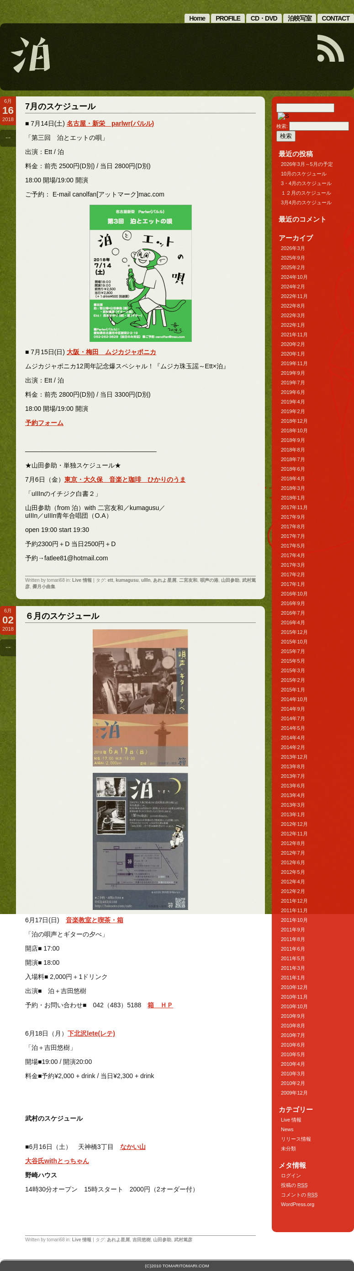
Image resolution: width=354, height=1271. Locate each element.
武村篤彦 (183, 1239)
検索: (282, 126)
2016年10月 (294, 593)
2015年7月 (293, 651)
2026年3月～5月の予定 (307, 164)
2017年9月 (293, 517)
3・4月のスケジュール (306, 183)
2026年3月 (293, 248)
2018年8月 (293, 449)
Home (197, 18)
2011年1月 (293, 977)
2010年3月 (293, 1073)
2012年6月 (293, 862)
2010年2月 (293, 1083)
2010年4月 (293, 1064)
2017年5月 (293, 545)
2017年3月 (293, 565)
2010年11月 (294, 997)
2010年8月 (293, 1025)
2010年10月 (294, 1006)
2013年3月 (293, 805)
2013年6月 (293, 785)
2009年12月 (294, 1093)
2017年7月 (293, 536)
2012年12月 (294, 824)
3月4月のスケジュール (306, 202)
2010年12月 (294, 987)
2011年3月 (293, 968)
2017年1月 (293, 584)
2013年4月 (293, 795)
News (287, 1129)
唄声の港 (209, 580)
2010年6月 (293, 1045)
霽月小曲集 (43, 586)
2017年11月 (294, 507)
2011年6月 (293, 949)
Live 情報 (82, 580)
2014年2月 (293, 747)
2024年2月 (293, 286)
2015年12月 (294, 632)
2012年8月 (293, 843)
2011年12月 (294, 901)
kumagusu (127, 580)
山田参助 (230, 580)
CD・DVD (264, 18)
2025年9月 (293, 258)
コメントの (299, 1194)
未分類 (288, 1148)
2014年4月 (293, 737)
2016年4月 (293, 622)
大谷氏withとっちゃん (57, 1161)
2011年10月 (294, 920)
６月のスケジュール (62, 616)
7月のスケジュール (60, 106)
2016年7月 (293, 613)
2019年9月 (293, 373)
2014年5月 (293, 728)
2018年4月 (293, 478)
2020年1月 (293, 353)
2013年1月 (293, 814)
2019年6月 (293, 392)
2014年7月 (293, 718)
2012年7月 (293, 853)
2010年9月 (293, 1016)
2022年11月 (294, 296)
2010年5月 (293, 1054)
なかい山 (133, 1146)
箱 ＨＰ (160, 1005)
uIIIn (146, 580)
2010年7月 (293, 1035)
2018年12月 (294, 421)
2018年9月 (293, 440)
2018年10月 (294, 430)
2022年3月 (293, 315)
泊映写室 (300, 18)
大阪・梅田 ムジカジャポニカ (111, 352)
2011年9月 (293, 929)
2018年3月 (293, 488)
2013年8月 (293, 766)
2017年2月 (293, 574)
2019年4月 (293, 401)
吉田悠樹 (141, 1239)
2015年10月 (294, 641)
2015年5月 (293, 661)
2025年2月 (293, 267)
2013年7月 (293, 776)
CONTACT (335, 18)
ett (110, 580)
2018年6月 (293, 469)
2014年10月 (294, 699)
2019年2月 (293, 411)
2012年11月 (294, 833)
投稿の (294, 1185)
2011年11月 (294, 910)
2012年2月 (293, 891)
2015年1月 (293, 689)
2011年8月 (293, 939)
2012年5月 (293, 872)
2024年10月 (294, 277)
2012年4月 (293, 881)
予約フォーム (44, 422)
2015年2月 (293, 680)
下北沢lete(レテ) (91, 1033)
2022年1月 (293, 325)
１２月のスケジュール (306, 193)
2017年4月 (293, 555)
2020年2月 (293, 344)
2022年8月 (293, 305)
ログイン (291, 1175)
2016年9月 (293, 603)
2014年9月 (293, 709)
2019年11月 (294, 363)
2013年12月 (294, 757)
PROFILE (228, 18)
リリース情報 (296, 1139)
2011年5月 (293, 958)
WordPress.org (297, 1204)
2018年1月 (293, 497)
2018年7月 (293, 459)
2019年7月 (293, 382)
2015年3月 (293, 670)
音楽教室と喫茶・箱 (94, 920)
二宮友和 (188, 580)
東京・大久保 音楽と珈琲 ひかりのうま (125, 479)
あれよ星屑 (164, 580)
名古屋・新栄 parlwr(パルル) (110, 123)
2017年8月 (293, 526)
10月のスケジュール (304, 173)
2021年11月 (294, 334)
